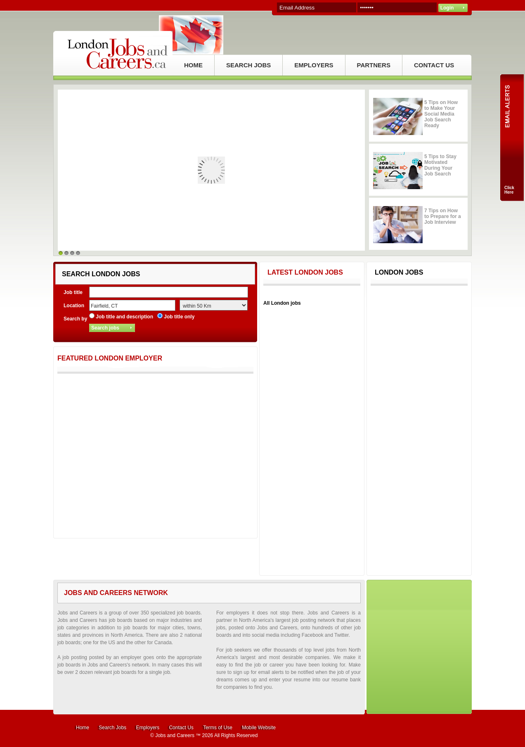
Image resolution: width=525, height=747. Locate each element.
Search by (75, 319)
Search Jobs (112, 727)
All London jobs (282, 303)
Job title (73, 292)
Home (82, 727)
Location (74, 305)
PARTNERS (373, 65)
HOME (193, 65)
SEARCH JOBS (248, 65)
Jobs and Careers (174, 735)
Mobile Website (259, 727)
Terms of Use (217, 727)
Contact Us (181, 727)
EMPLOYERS (313, 65)
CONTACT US (434, 65)
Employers (147, 727)
